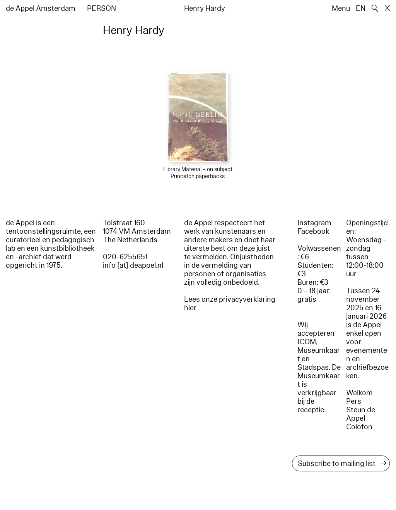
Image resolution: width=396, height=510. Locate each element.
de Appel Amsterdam (40, 8)
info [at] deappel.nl (133, 265)
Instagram (314, 223)
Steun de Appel (360, 414)
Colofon (359, 427)
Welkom (359, 393)
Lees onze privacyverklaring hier (229, 303)
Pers (353, 401)
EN (360, 8)
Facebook (313, 231)
